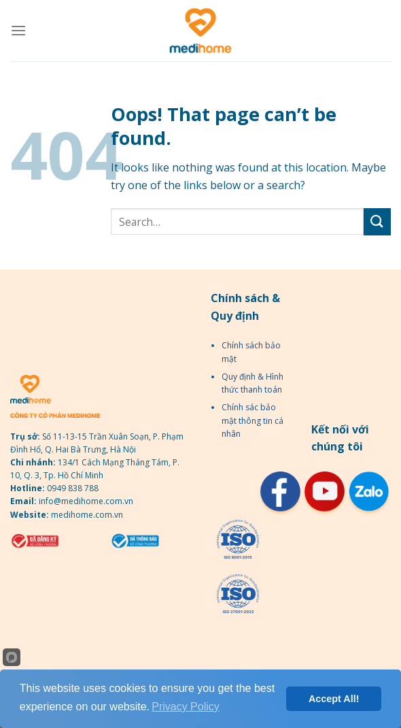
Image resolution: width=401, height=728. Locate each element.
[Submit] (377, 221)
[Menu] (18, 30)
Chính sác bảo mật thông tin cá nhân (252, 420)
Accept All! (334, 698)
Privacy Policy (186, 706)
